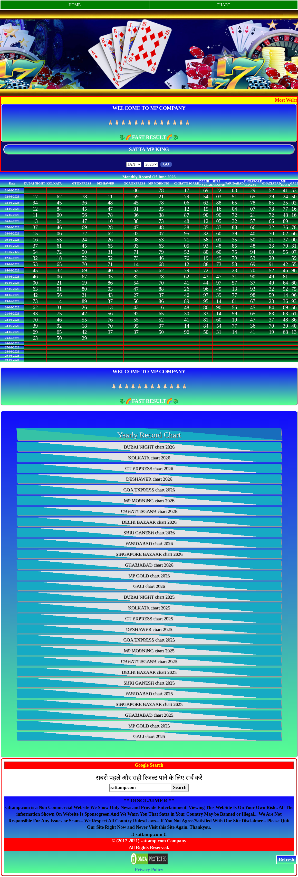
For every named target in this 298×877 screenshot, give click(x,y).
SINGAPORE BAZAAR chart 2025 (148, 704)
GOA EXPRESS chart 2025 (149, 639)
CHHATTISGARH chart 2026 (149, 511)
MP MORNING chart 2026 (149, 500)
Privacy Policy (149, 869)
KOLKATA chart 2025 (149, 607)
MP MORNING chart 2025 (149, 650)
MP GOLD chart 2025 (149, 725)
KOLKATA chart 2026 (149, 457)
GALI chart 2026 (149, 586)
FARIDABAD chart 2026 (149, 543)
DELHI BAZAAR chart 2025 (149, 672)
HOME (75, 5)
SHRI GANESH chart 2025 (149, 683)
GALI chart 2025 (149, 736)
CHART (223, 5)
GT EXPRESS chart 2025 (149, 618)
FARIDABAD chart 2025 (149, 693)
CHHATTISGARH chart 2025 (149, 661)
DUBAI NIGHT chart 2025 (149, 597)
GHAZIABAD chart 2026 (149, 565)
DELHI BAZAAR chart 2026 (149, 522)
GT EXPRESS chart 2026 (149, 468)
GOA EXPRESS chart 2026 (149, 489)
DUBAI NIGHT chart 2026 (149, 447)
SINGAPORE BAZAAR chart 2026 (148, 554)
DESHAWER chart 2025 (149, 629)
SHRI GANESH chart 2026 (149, 532)
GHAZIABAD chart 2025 (149, 715)
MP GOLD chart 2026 (149, 575)
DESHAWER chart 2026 (149, 479)
